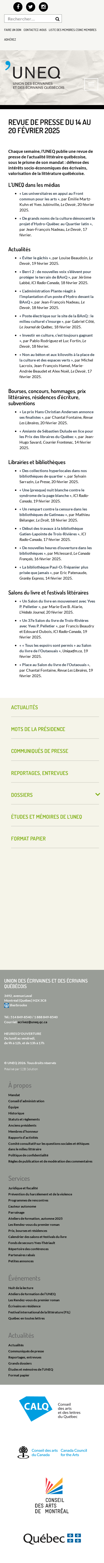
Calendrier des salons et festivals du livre (37, 1237)
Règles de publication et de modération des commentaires (50, 1161)
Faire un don (12, 30)
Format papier (28, 838)
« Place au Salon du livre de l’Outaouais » (54, 664)
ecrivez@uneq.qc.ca (32, 1022)
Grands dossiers (20, 1363)
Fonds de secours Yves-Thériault (31, 1243)
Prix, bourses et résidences (27, 1231)
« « (22, 645)
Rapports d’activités (23, 1137)
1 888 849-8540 (46, 1017)
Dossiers (22, 794)
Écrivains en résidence (24, 1306)
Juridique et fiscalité (23, 1188)
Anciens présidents (22, 1125)
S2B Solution (29, 1069)
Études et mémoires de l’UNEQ (46, 816)
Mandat (14, 1095)
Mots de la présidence (38, 729)
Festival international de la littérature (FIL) (39, 1312)
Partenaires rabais (21, 1255)
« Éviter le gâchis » (35, 257)
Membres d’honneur (23, 1131)
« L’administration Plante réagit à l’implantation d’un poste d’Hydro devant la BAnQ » (56, 296)
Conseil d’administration (26, 1101)
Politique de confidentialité (28, 1155)
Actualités (24, 707)
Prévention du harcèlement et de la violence (40, 1194)
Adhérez (10, 39)
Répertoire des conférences (28, 1249)
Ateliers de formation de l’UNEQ (32, 1294)
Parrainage (16, 1212)
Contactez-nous (35, 30)
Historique (16, 1113)
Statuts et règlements (24, 1119)
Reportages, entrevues (39, 772)
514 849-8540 (21, 1017)
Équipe (13, 1107)
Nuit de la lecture (20, 1288)
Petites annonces (21, 1261)
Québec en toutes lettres (26, 1318)
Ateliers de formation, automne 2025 (35, 1218)
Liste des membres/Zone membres (73, 30)
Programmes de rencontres (28, 1200)
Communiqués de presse (39, 750)
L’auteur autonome (22, 1206)
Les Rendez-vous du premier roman (34, 1224)
